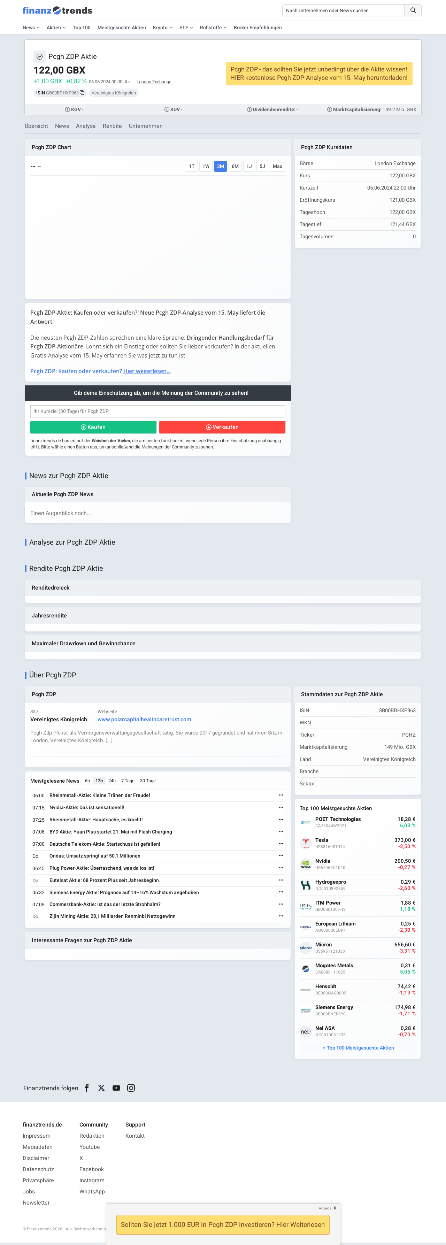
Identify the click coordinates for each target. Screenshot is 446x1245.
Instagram (92, 1183)
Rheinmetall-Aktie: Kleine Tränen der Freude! (100, 797)
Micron (324, 947)
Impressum (37, 1138)
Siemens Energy (335, 1009)
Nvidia (323, 863)
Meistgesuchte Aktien (122, 27)
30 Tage (148, 782)
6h (87, 782)
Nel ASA (326, 1030)
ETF (183, 27)
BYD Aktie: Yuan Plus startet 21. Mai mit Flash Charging (111, 834)
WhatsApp (92, 1194)
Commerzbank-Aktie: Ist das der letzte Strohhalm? (105, 906)
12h (99, 782)
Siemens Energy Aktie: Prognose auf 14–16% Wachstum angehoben (124, 894)
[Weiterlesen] (280, 797)
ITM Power (328, 905)
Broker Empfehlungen (258, 27)
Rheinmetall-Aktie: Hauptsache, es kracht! (96, 821)
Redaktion (92, 1138)
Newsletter (36, 1205)
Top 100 (82, 27)
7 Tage (128, 782)
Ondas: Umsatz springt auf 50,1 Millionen (95, 858)
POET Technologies (339, 821)
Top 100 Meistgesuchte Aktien (360, 1050)
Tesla (322, 842)
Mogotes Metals (335, 967)
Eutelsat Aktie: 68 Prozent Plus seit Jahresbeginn (104, 882)
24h (112, 782)
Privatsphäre (38, 1183)
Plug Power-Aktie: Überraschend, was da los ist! (102, 870)
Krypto (160, 27)
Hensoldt (326, 988)
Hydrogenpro (331, 884)
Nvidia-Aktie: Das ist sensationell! (87, 809)
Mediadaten (38, 1149)
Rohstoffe (211, 27)
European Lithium (336, 926)
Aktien (54, 27)
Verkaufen (225, 428)
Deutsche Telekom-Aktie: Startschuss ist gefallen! (105, 846)
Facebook (91, 1172)
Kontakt (135, 1138)
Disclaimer (36, 1160)
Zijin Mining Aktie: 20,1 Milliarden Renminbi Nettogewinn (113, 918)
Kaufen (97, 428)
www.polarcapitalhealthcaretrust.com (145, 721)
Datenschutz (38, 1172)
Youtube (89, 1149)
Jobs (29, 1194)
